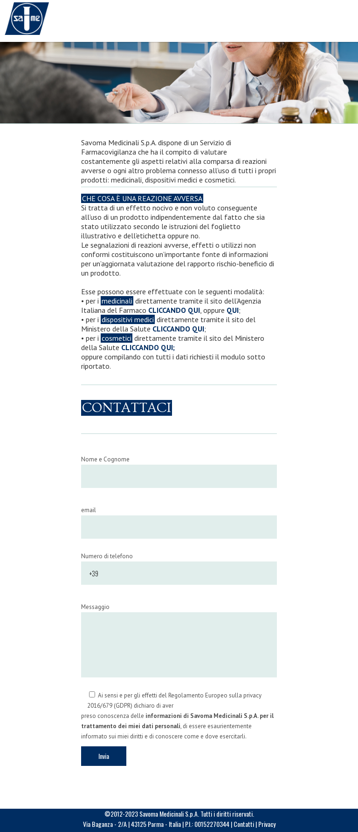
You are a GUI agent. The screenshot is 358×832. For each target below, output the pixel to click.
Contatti (244, 824)
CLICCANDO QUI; (148, 347)
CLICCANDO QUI (174, 310)
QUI (233, 310)
